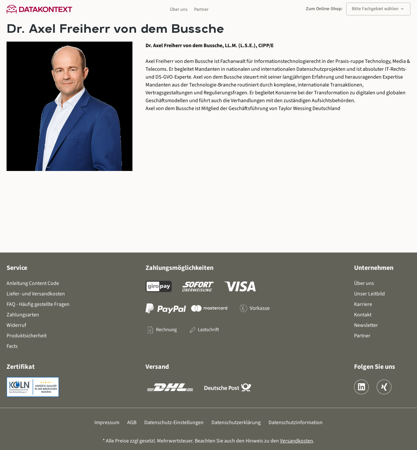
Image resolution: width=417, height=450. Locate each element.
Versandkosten (296, 440)
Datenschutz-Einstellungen (174, 422)
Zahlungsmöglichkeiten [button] (179, 267)
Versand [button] (157, 366)
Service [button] (17, 267)
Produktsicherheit (27, 335)
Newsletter (366, 325)
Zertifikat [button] (21, 366)
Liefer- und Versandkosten (36, 293)
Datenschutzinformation (295, 422)
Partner (201, 9)
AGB (131, 422)
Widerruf (16, 325)
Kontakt (362, 314)
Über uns (179, 9)
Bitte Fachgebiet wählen (378, 9)
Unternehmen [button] (373, 267)
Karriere (363, 304)
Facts (12, 346)
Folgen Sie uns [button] (374, 366)
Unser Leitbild (369, 293)
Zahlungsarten (23, 314)
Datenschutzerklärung (236, 422)
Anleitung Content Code (33, 283)
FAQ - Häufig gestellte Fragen (38, 304)
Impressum (106, 422)
